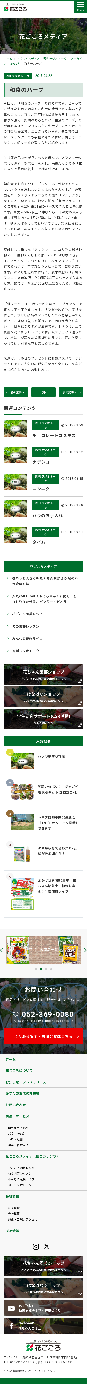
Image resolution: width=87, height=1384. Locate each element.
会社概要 (14, 1213)
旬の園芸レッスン (25, 626)
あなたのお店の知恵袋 (23, 1093)
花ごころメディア (28, 58)
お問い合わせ (16, 1104)
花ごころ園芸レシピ (27, 614)
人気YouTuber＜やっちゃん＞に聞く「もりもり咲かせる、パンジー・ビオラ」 (44, 599)
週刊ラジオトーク (55, 58)
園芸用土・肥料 (18, 1128)
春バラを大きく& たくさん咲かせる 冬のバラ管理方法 (45, 581)
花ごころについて (19, 1070)
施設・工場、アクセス (22, 1219)
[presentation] (1, 950)
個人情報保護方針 (19, 1371)
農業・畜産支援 (18, 1145)
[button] (36, 969)
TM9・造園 (15, 1139)
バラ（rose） (17, 1133)
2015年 (15, 63)
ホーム (8, 58)
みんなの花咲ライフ (27, 638)
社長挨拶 (14, 1208)
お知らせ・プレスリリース (26, 1082)
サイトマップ (46, 1371)
